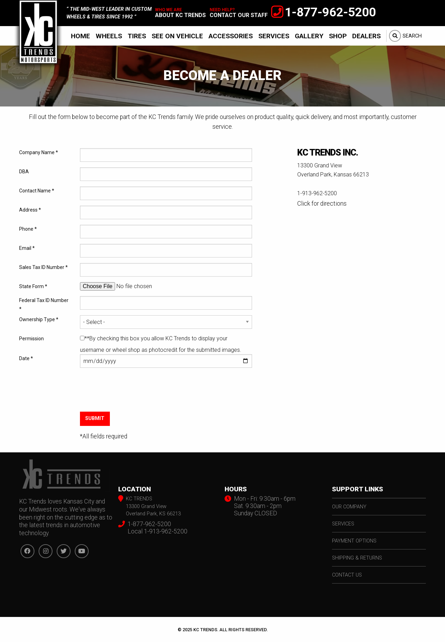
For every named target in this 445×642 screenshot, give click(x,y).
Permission (31, 338)
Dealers (366, 36)
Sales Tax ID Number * (43, 267)
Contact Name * (36, 190)
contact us (347, 575)
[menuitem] (80, 36)
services (343, 524)
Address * (30, 210)
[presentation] (133, 395)
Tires (137, 36)
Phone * (28, 229)
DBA (24, 171)
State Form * (33, 286)
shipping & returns (357, 558)
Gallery (309, 36)
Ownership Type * (38, 319)
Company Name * (38, 152)
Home (80, 36)
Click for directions (322, 203)
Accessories (231, 36)
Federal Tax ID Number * (43, 305)
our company (349, 507)
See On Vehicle (177, 36)
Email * (27, 248)
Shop (338, 36)
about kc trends (180, 15)
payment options (354, 541)
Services (273, 36)
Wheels (109, 36)
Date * (26, 358)
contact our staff (239, 15)
